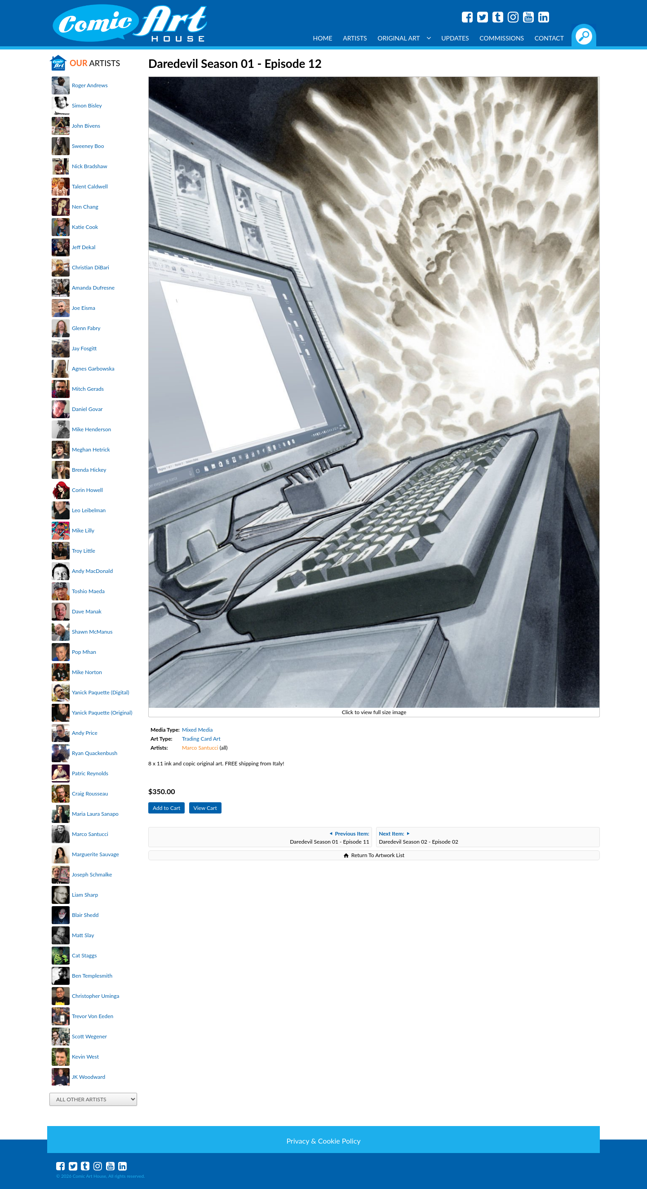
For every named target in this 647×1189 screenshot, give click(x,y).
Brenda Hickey (89, 469)
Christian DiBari (90, 267)
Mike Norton (87, 672)
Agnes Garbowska (93, 368)
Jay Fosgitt (84, 348)
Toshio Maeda (88, 591)
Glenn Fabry (86, 328)
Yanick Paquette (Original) (102, 712)
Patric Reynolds (90, 773)
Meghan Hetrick (91, 449)
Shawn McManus (92, 631)
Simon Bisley (87, 105)
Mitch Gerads (88, 388)
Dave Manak (87, 611)
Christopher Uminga (95, 995)
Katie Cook (85, 226)
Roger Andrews (90, 85)
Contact (549, 38)
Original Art (403, 38)
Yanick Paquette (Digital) (100, 692)
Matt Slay (83, 935)
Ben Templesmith (92, 975)
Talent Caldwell (90, 186)
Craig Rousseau (90, 793)
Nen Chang (85, 206)
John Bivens (86, 125)
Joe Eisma (83, 307)
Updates (455, 38)
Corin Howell (87, 490)
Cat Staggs (84, 955)
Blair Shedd (85, 915)
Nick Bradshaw (89, 166)
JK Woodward (88, 1076)
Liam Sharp (85, 894)
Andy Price (84, 732)
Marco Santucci (90, 834)
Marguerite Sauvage (95, 854)
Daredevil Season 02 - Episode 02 (418, 837)
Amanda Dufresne (93, 287)
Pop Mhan (84, 651)
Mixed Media (197, 729)
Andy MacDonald (92, 571)
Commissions (501, 38)
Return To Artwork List (377, 855)
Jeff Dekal (83, 247)
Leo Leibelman (89, 510)
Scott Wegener (89, 1036)
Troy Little (83, 550)
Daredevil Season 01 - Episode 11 (329, 837)
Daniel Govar (87, 409)
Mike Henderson (91, 429)
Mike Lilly (83, 530)
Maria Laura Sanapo (95, 813)
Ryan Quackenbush (94, 753)
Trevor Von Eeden (92, 1016)
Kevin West (85, 1056)
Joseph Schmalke (92, 874)
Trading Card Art (201, 738)
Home (322, 38)
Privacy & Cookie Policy (323, 1140)
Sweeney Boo (88, 146)
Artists (355, 38)
